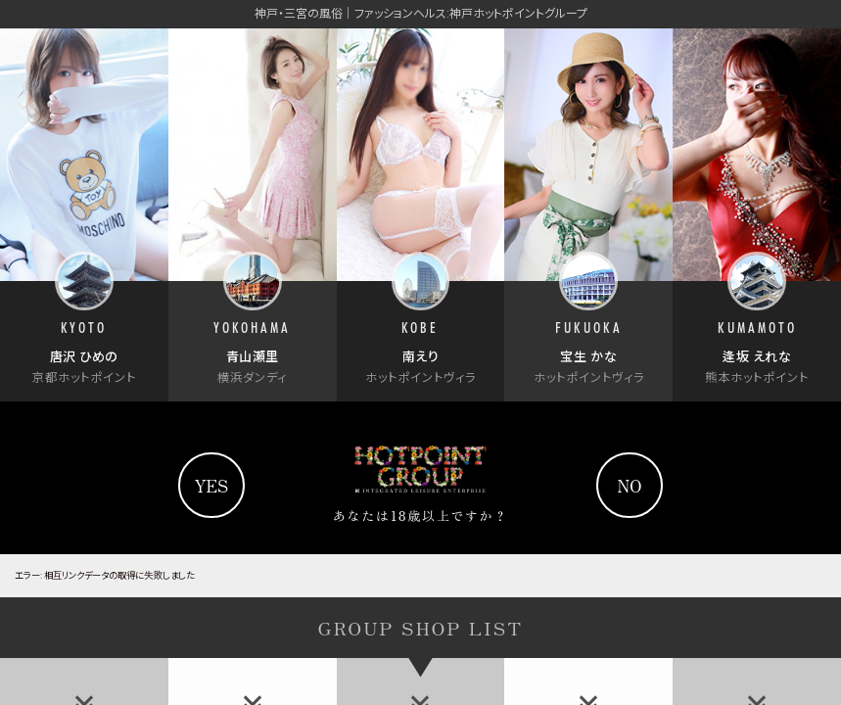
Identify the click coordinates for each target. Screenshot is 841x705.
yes (212, 485)
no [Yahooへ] (630, 485)
